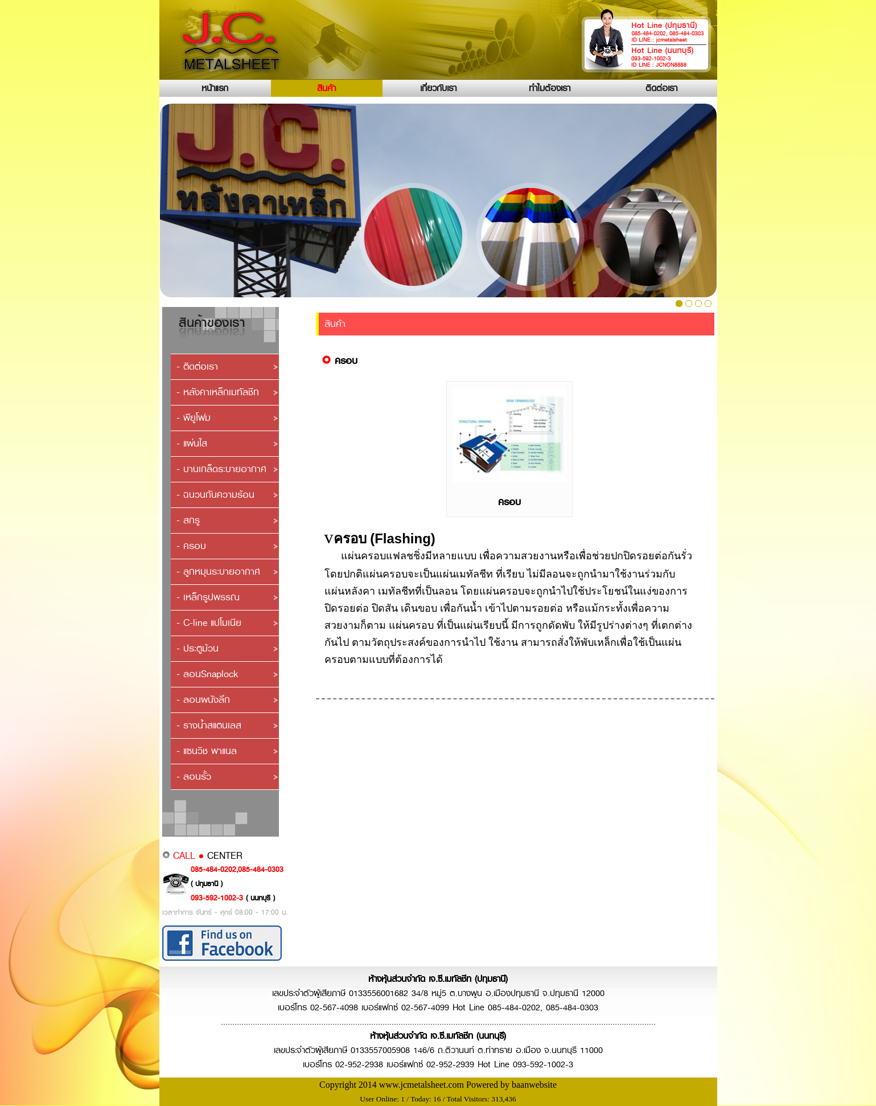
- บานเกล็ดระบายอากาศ (221, 469)
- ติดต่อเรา (197, 366)
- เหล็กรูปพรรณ (208, 597)
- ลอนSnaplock (207, 674)
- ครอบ (191, 546)
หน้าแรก (214, 88)
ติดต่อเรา (661, 88)
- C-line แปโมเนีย (208, 622)
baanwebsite (534, 1084)
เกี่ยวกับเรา (438, 88)
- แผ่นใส (191, 443)
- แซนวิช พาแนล (206, 751)
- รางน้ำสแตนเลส (208, 725)
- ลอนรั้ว (193, 776)
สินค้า (326, 88)
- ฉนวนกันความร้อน (215, 494)
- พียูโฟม (193, 417)
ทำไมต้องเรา (549, 88)
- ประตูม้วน (197, 648)
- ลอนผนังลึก (203, 699)
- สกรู (188, 520)
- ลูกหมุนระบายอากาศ (218, 571)
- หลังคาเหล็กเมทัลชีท (217, 392)
